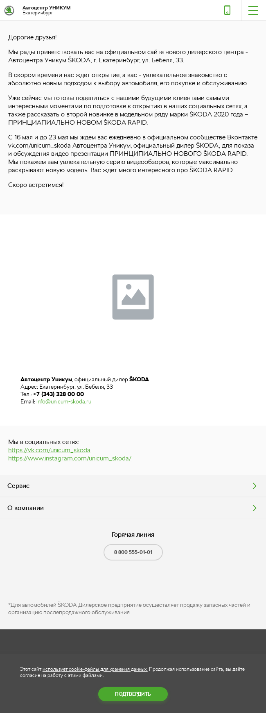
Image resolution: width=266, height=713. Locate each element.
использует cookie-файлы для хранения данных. (95, 669)
